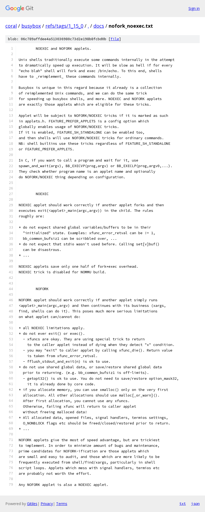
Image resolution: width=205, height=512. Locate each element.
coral (11, 26)
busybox (31, 26)
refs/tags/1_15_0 (64, 26)
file (115, 39)
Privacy (47, 503)
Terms (61, 503)
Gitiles (32, 503)
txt (182, 503)
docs (98, 26)
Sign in (194, 8)
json (195, 503)
